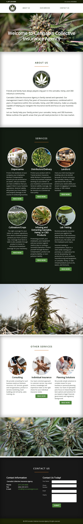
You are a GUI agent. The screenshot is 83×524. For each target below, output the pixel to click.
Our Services (45, 8)
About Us (26, 8)
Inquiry (45, 495)
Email (44, 491)
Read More (17, 199)
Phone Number (45, 486)
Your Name (46, 481)
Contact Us (64, 8)
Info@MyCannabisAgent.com (28, 489)
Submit (56, 505)
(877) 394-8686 (11, 1)
